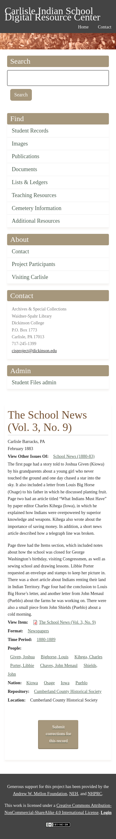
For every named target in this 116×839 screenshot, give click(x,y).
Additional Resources (36, 221)
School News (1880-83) (74, 456)
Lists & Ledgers (30, 182)
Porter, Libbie (22, 665)
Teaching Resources (34, 195)
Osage (49, 683)
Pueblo (81, 683)
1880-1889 (46, 639)
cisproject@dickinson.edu (34, 350)
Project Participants (33, 264)
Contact (20, 251)
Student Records (30, 131)
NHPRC (95, 793)
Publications (25, 156)
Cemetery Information (36, 208)
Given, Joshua (22, 657)
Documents (24, 169)
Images (20, 144)
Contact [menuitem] (104, 27)
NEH (73, 793)
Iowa (65, 683)
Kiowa (32, 683)
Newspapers (38, 631)
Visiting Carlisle (30, 277)
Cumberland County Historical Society (67, 691)
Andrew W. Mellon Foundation (40, 793)
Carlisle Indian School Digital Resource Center (52, 12)
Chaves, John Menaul (59, 665)
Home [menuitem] (83, 27)
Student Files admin (34, 382)
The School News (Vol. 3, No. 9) (67, 622)
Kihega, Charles (88, 657)
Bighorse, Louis (54, 657)
